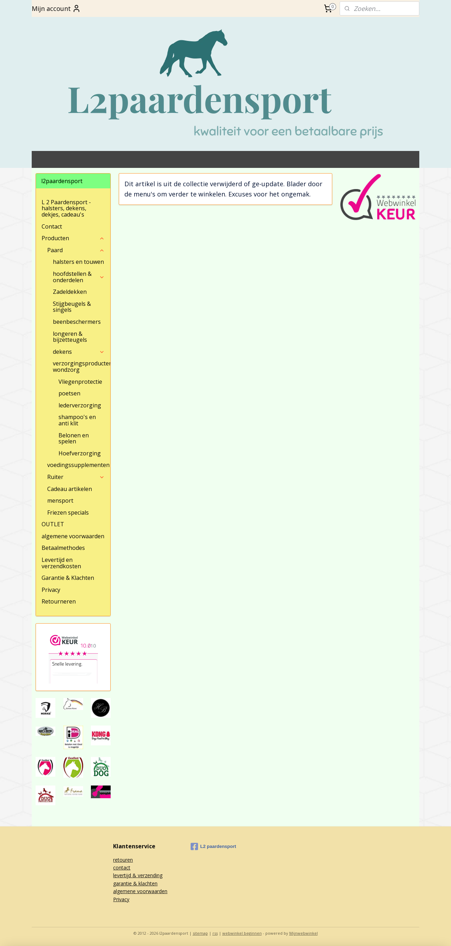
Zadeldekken (70, 292)
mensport (60, 500)
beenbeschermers (77, 322)
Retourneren (59, 601)
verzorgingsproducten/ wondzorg (81, 366)
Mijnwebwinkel (303, 933)
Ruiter (76, 477)
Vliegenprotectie (80, 382)
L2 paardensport (213, 846)
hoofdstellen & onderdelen (79, 277)
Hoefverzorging (79, 453)
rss (215, 933)
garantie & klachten (135, 883)
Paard (76, 250)
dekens (79, 352)
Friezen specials (68, 512)
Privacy (51, 590)
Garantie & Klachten (68, 578)
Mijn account (56, 8)
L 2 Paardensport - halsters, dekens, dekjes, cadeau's (66, 208)
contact (121, 867)
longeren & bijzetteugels (70, 337)
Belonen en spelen (73, 438)
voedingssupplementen (78, 465)
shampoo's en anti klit (77, 420)
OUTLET (53, 524)
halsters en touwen (78, 262)
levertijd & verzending (137, 875)
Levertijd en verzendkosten (61, 563)
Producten (73, 238)
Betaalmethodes (63, 548)
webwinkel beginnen (242, 933)
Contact (52, 226)
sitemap (200, 933)
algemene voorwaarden (73, 536)
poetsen (69, 393)
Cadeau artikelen (69, 489)
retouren (123, 859)
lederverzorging (79, 405)
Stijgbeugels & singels (72, 307)
